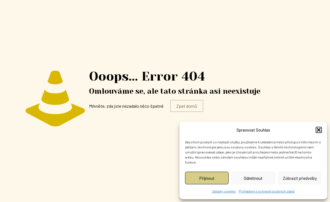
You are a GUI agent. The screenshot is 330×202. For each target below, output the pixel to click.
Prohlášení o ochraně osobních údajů (267, 191)
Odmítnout (253, 178)
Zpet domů (186, 106)
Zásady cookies (224, 191)
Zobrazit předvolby (300, 178)
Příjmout (207, 178)
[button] (319, 130)
